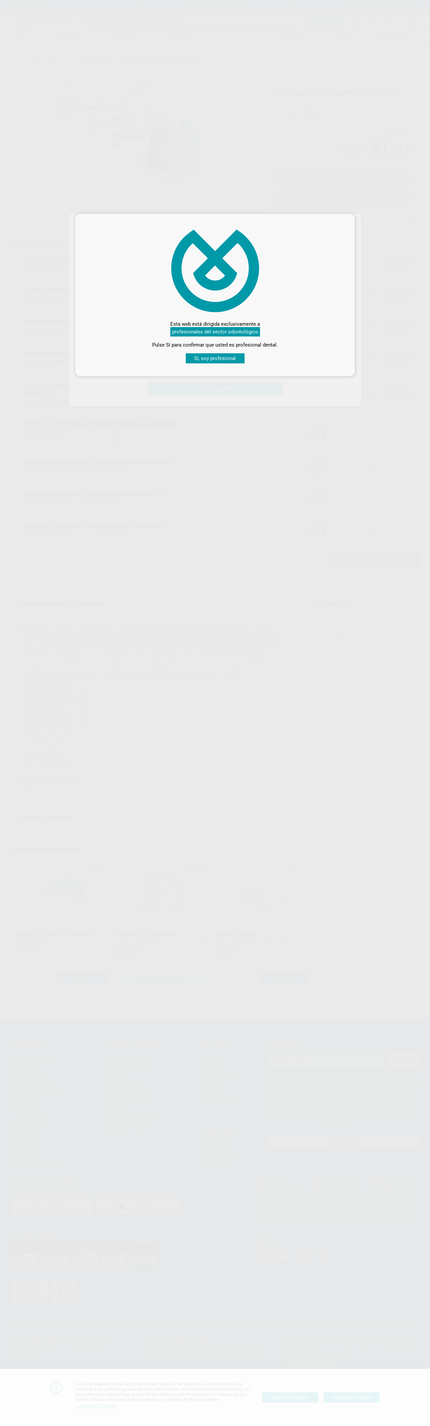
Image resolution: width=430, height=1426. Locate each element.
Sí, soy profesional (215, 358)
